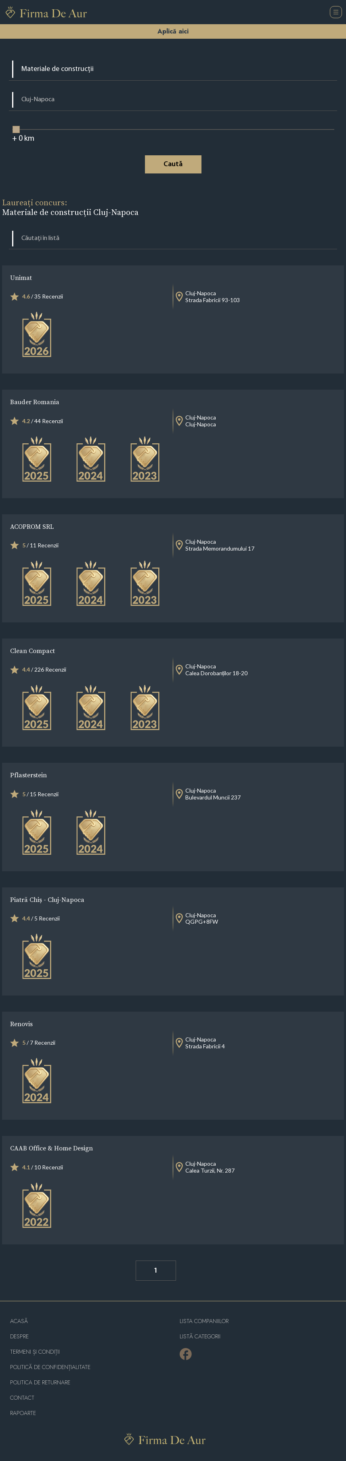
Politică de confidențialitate (50, 1367)
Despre (19, 1336)
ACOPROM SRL (32, 526)
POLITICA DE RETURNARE (40, 1382)
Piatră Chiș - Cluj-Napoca (47, 899)
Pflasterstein (28, 774)
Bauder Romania (34, 401)
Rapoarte (23, 1413)
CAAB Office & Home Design (51, 1148)
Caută (173, 164)
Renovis (21, 1023)
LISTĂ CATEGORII (200, 1336)
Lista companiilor (204, 1321)
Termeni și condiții (35, 1352)
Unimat (21, 277)
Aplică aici (173, 31)
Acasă (19, 1321)
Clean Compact (32, 650)
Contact (22, 1398)
